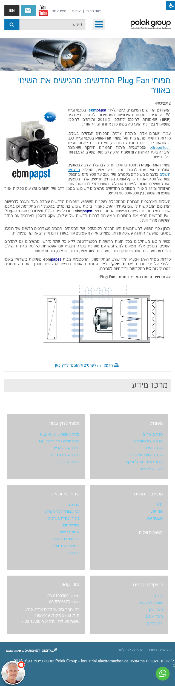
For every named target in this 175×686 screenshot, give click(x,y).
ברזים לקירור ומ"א (65, 546)
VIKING (156, 511)
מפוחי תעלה (154, 448)
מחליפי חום (71, 525)
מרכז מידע (150, 385)
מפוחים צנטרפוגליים (148, 441)
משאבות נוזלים (148, 494)
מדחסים (73, 505)
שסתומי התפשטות (65, 539)
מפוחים (156, 423)
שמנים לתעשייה (151, 603)
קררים (158, 596)
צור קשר (28, 10)
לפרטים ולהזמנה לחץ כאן (75, 365)
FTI (160, 505)
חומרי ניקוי (155, 609)
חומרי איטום (154, 616)
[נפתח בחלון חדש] (43, 10)
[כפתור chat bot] (13, 673)
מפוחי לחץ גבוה (64, 423)
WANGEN (155, 518)
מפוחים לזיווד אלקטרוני (145, 455)
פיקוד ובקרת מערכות (63, 518)
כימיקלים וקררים (148, 585)
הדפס (108, 365)
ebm (98, 110)
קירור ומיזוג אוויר (64, 494)
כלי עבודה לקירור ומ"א (62, 511)
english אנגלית (11, 10)
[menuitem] (94, 11)
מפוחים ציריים (153, 434)
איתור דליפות (69, 532)
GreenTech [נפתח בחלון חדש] (161, 148)
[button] (99, 24)
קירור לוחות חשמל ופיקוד (144, 462)
